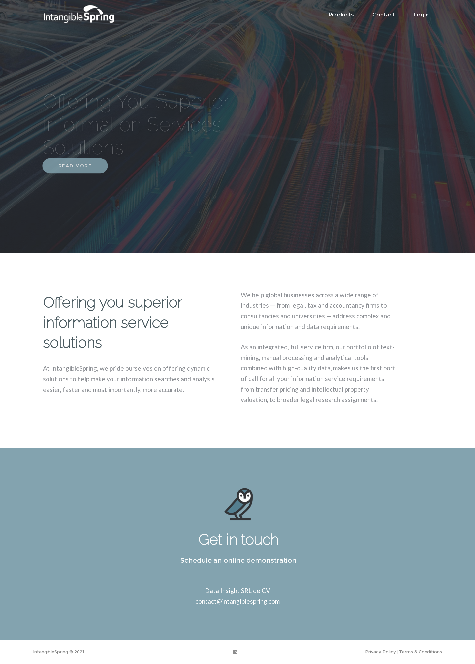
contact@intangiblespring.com (237, 601)
